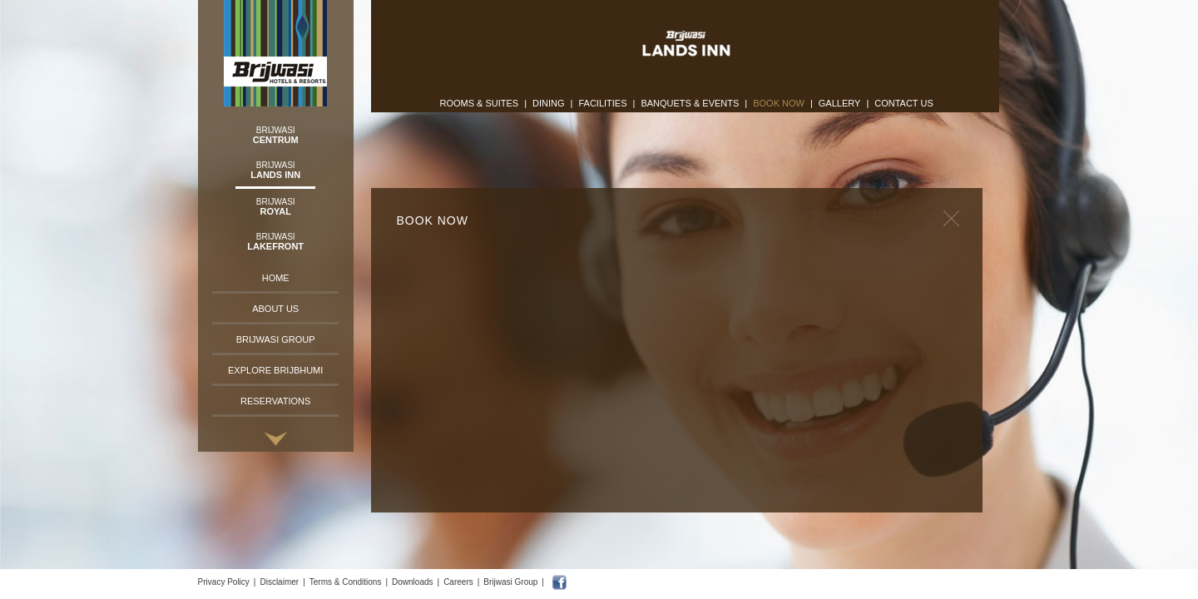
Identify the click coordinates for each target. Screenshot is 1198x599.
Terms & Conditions (345, 582)
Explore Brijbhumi (275, 370)
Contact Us (903, 103)
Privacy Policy (224, 582)
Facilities (602, 103)
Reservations (275, 401)
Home (276, 278)
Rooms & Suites (478, 103)
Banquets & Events (690, 103)
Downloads (412, 582)
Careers (458, 582)
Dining (548, 103)
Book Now (778, 103)
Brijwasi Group (275, 339)
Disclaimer (279, 582)
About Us (275, 309)
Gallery (840, 103)
